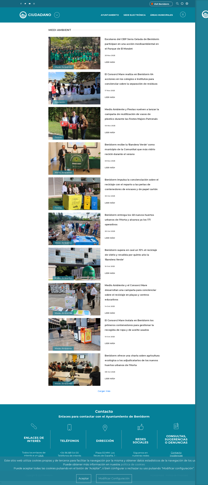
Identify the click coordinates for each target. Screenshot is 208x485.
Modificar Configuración (114, 478)
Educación (60, 102)
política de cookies (133, 464)
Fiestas (58, 137)
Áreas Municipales (161, 15)
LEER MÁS (110, 62)
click (40, 455)
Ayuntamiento (110, 15)
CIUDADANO (40, 15)
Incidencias (176, 455)
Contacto (176, 452)
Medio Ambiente (63, 67)
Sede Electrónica (134, 15)
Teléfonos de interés (69, 455)
